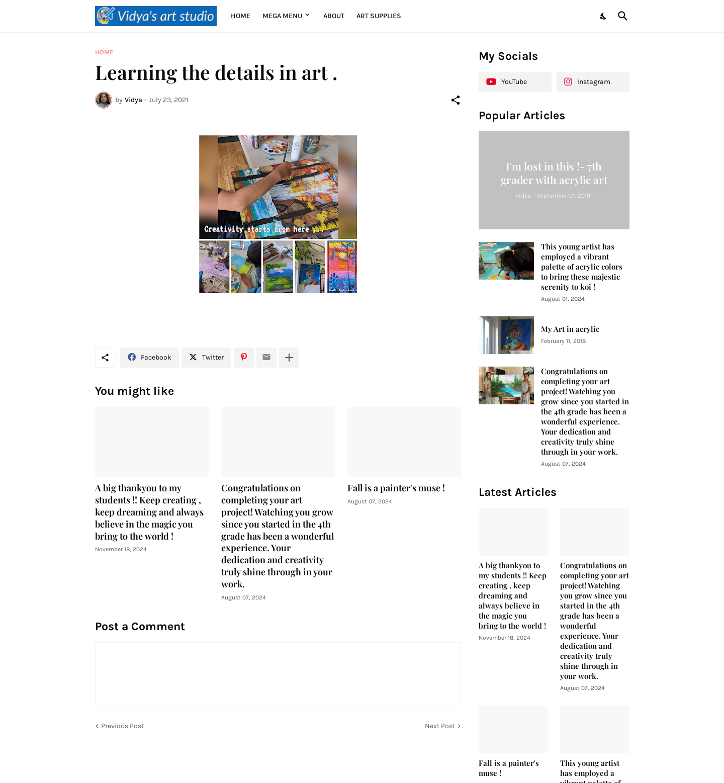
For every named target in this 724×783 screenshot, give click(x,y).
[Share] (455, 100)
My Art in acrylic (570, 329)
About (333, 16)
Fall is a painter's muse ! (396, 488)
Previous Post (122, 726)
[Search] (620, 16)
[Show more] (289, 357)
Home (240, 16)
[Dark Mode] (603, 16)
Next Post (440, 726)
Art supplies (378, 16)
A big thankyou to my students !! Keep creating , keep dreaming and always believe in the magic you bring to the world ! (149, 512)
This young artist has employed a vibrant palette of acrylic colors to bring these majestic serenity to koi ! (581, 267)
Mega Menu (282, 16)
